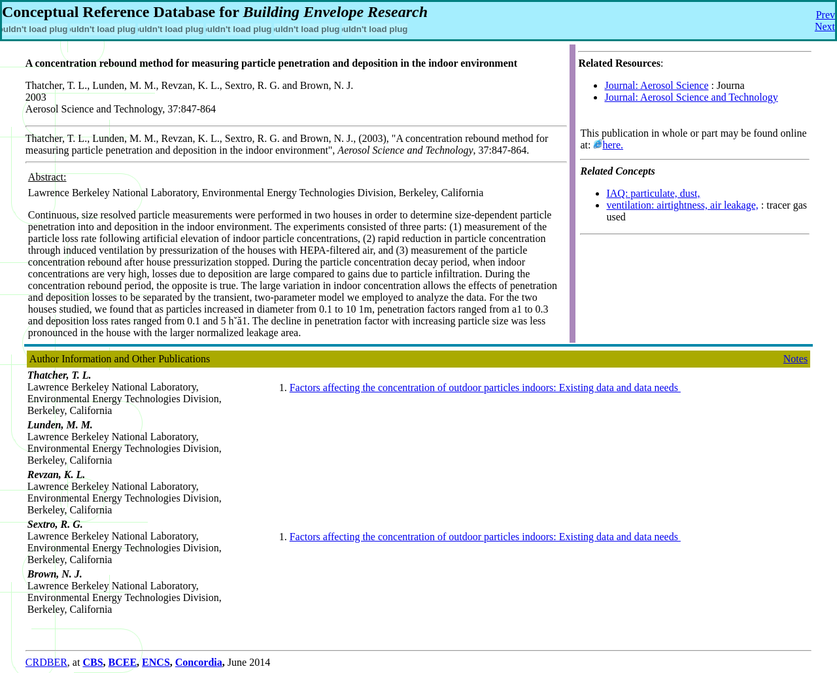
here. (612, 144)
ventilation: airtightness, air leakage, (682, 205)
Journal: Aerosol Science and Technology (690, 97)
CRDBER (46, 662)
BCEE (123, 662)
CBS (92, 662)
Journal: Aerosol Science (656, 85)
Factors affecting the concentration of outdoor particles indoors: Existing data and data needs (485, 387)
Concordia (198, 662)
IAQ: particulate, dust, (653, 193)
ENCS (156, 662)
